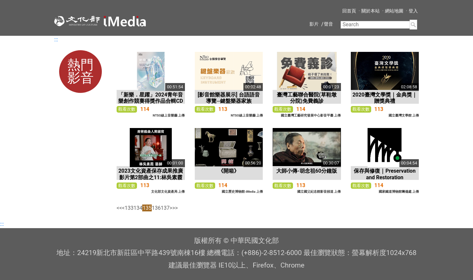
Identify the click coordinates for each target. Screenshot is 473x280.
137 (165, 208)
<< (119, 208)
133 (128, 208)
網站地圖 (394, 10)
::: (56, 39)
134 (137, 208)
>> (175, 208)
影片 (314, 24)
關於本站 (370, 10)
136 (156, 208)
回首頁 (349, 10)
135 (147, 208)
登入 (413, 10)
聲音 (328, 24)
